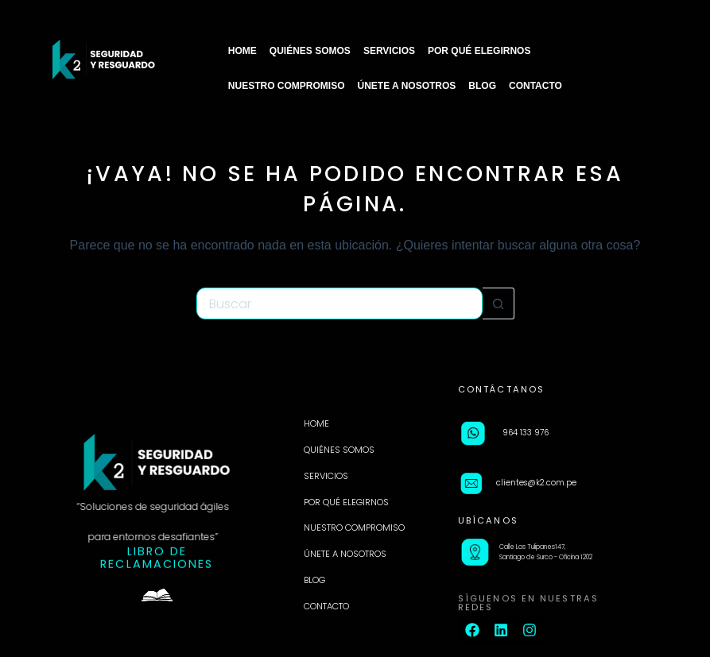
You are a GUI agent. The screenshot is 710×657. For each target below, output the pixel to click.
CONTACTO (535, 85)
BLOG (482, 85)
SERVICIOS (389, 50)
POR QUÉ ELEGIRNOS (479, 50)
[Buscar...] (339, 303)
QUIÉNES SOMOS (310, 50)
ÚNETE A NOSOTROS (407, 85)
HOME (242, 50)
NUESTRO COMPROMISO (286, 85)
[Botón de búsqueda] (498, 303)
